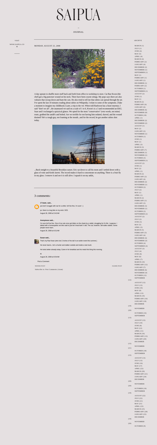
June (137, 51)
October (139, 88)
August (138, 94)
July (137, 48)
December (139, 67)
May (136, 54)
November (139, 70)
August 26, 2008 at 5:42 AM (49, 213)
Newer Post (40, 266)
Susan (42, 238)
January (139, 64)
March (138, 46)
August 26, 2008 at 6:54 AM (49, 257)
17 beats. (43, 203)
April (137, 56)
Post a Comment (43, 261)
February (139, 62)
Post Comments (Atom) (54, 269)
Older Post (117, 266)
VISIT (17, 44)
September (140, 72)
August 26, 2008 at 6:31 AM (49, 231)
